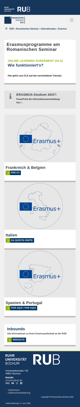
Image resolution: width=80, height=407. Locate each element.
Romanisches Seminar (27, 28)
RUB (11, 28)
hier (18, 102)
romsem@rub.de (13, 380)
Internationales (48, 28)
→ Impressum (12, 390)
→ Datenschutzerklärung (17, 392)
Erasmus (62, 28)
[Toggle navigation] (72, 20)
